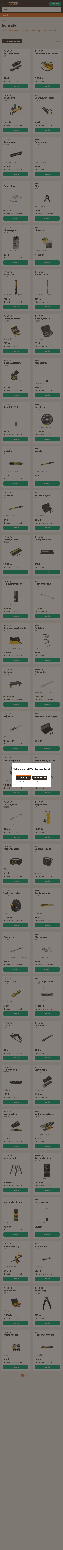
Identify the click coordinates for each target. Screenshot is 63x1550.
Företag (23, 778)
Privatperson (40, 778)
